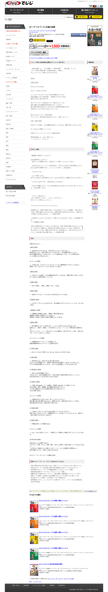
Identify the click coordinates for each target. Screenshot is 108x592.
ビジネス (8, 90)
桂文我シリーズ (10, 56)
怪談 (7, 133)
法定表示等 (61, 585)
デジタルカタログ (11, 179)
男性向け (8, 154)
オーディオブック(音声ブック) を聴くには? (41, 58)
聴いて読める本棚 (11, 191)
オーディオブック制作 (39, 585)
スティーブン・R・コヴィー (37, 30)
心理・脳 (8, 107)
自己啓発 (8, 94)
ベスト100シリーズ (11, 48)
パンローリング (33, 32)
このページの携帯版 (12, 202)
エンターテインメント (12, 111)
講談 (7, 145)
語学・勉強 (9, 116)
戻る (30, 581)
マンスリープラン (11, 35)
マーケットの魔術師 (11, 77)
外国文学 (8, 124)
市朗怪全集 (9, 65)
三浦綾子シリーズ (11, 60)
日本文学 (8, 120)
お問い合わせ (16, 585)
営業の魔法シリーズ (11, 52)
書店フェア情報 (10, 171)
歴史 (7, 137)
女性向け (8, 158)
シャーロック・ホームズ (13, 69)
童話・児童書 (9, 128)
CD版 (55, 58)
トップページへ (37, 581)
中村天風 (8, 73)
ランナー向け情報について (90, 491)
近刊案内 (8, 167)
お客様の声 (9, 175)
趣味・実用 (9, 103)
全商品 (8, 86)
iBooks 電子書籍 (10, 195)
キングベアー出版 (51, 30)
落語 (7, 150)
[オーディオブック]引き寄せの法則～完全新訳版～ (94, 171)
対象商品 (8, 39)
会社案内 (51, 585)
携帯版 (5, 4)
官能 (7, 162)
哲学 (7, 141)
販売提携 (26, 585)
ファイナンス (9, 99)
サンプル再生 (39, 52)
